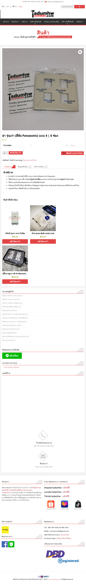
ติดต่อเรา (80, 22)
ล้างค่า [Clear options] (73, 145)
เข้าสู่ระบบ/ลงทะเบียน (51, 22)
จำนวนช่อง (7, 145)
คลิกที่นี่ (66, 487)
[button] (80, 52)
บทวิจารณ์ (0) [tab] (39, 167)
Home (16, 37)
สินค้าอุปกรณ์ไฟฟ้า (27, 37)
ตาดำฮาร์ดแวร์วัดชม (11, 367)
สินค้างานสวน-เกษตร (10, 299)
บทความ (24, 22)
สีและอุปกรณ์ (7, 340)
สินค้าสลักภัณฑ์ (7, 310)
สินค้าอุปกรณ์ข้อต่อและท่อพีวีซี (13, 318)
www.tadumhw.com (54, 579)
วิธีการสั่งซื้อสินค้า (68, 22)
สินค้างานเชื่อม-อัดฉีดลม (11, 303)
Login (20, 6)
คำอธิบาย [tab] (8, 167)
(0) (15, 6)
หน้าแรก (6, 22)
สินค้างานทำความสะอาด (11, 296)
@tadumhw (65, 535)
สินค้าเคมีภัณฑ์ (7, 333)
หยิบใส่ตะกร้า (16, 153)
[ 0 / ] (6, 6)
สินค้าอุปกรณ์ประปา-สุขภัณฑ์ (13, 322)
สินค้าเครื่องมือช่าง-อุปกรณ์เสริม (14, 336)
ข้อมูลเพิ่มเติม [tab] (23, 167)
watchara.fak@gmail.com (54, 1)
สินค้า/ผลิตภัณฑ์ (35, 22)
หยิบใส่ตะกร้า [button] (15, 241)
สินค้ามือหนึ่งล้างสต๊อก (10, 307)
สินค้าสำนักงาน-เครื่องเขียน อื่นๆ (13, 314)
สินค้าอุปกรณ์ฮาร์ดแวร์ (10, 325)
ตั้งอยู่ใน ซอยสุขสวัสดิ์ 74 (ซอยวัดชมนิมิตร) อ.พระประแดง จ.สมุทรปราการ (21, 490)
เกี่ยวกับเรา (15, 22)
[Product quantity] (5, 153)
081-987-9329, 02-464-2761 (33, 1)
